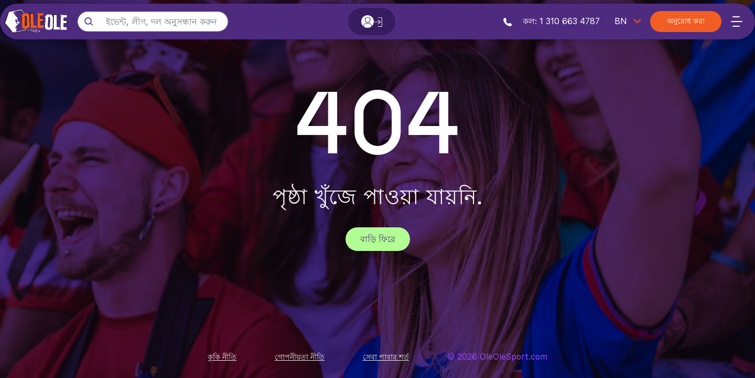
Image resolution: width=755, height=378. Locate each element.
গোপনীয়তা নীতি (300, 357)
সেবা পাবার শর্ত (386, 357)
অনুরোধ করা (686, 22)
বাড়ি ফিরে (377, 239)
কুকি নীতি (222, 357)
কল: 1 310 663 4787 (551, 21)
